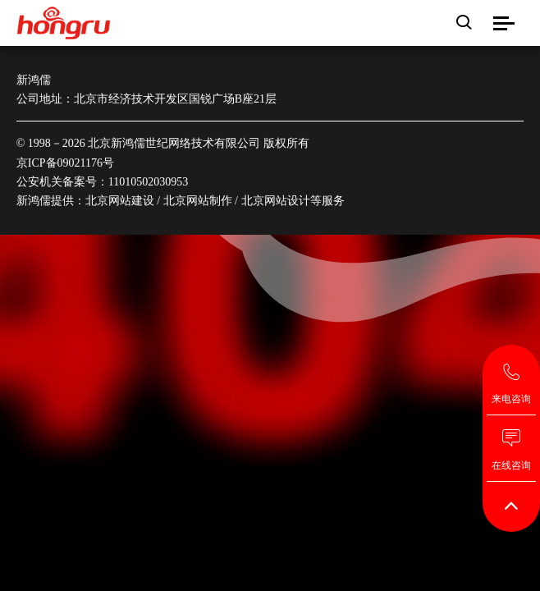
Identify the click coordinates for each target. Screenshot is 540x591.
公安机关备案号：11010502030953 (102, 182)
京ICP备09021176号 (65, 163)
